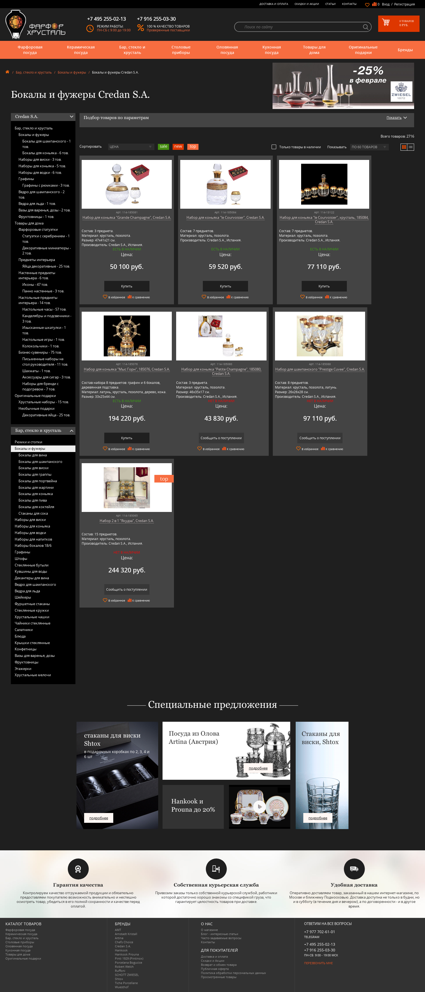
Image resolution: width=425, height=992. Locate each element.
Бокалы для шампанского (40, 461)
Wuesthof (122, 987)
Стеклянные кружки (32, 610)
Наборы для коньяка (32, 526)
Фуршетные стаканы (32, 603)
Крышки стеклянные (32, 642)
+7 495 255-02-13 (319, 944)
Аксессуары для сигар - (46, 377)
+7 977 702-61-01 (319, 931)
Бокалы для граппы (35, 474)
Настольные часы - (44, 309)
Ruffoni (120, 971)
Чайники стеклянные (32, 623)
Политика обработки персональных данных (233, 973)
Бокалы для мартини (36, 487)
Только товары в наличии (296, 147)
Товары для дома (314, 49)
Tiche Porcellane (126, 983)
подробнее (98, 817)
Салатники (24, 629)
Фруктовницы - (36, 216)
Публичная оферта (215, 969)
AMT (118, 930)
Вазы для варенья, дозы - (45, 210)
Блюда (20, 636)
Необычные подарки (36, 408)
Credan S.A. (123, 946)
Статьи (330, 4)
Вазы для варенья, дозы (35, 655)
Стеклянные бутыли (31, 565)
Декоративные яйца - (46, 414)
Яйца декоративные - (46, 266)
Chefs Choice (124, 942)
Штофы (21, 558)
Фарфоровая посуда (30, 49)
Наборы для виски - (40, 159)
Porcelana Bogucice (128, 962)
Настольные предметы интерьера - (38, 300)
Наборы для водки (30, 532)
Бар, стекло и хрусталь (132, 49)
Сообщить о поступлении (119, 437)
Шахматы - (36, 370)
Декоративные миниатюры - (46, 250)
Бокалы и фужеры (72, 72)
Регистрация (404, 4)
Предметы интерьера (37, 259)
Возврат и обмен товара (219, 965)
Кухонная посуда (271, 49)
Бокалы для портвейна (38, 480)
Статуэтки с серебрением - (46, 238)
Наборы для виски (30, 519)
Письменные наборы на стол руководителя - (45, 361)
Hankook (121, 950)
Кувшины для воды (31, 571)
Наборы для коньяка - (42, 165)
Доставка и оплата (273, 4)
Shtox (119, 979)
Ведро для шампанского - (42, 194)
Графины (26, 178)
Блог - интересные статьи (219, 934)
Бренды (405, 49)
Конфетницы (25, 649)
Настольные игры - (43, 339)
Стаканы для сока (33, 513)
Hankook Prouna (127, 954)
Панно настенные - (43, 291)
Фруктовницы (26, 662)
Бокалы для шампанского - (46, 144)
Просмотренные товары (218, 977)
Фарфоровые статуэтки (38, 229)
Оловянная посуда (227, 49)
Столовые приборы (181, 49)
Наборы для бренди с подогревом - (40, 386)
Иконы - (35, 284)
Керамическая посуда (81, 49)
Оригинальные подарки (363, 49)
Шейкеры (23, 597)
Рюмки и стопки (28, 441)
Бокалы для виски (33, 467)
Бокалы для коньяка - (45, 152)
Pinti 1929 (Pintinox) (129, 958)
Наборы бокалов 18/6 (33, 545)
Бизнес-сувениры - (40, 352)
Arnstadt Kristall (126, 934)
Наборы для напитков (33, 539)
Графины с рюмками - (46, 185)
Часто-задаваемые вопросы (221, 938)
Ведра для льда (27, 590)
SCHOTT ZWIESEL (127, 975)
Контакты (349, 4)
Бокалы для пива (33, 500)
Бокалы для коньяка (36, 493)
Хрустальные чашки (32, 616)
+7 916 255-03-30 (319, 949)
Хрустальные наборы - (44, 401)
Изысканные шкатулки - (44, 330)
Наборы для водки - (40, 172)
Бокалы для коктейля (36, 506)
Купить (119, 286)
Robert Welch (124, 966)
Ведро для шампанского (35, 584)
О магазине (209, 930)
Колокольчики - (40, 346)
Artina (119, 938)
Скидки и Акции (307, 4)
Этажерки (23, 668)
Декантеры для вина (32, 577)
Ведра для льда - (37, 203)
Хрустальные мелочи (33, 674)
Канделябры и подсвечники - (46, 318)
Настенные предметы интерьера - (37, 275)
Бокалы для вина (33, 455)
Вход (386, 4)
